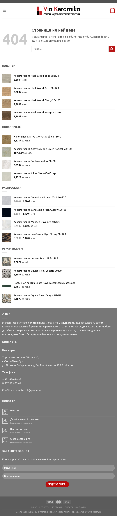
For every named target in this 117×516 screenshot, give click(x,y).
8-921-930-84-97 (11, 379)
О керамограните (20, 438)
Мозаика (15, 410)
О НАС (34, 507)
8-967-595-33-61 (11, 383)
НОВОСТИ (44, 507)
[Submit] (112, 49)
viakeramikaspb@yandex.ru (26, 390)
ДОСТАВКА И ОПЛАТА (62, 507)
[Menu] (4, 10)
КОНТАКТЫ (80, 507)
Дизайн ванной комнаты (24, 419)
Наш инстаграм (19, 429)
